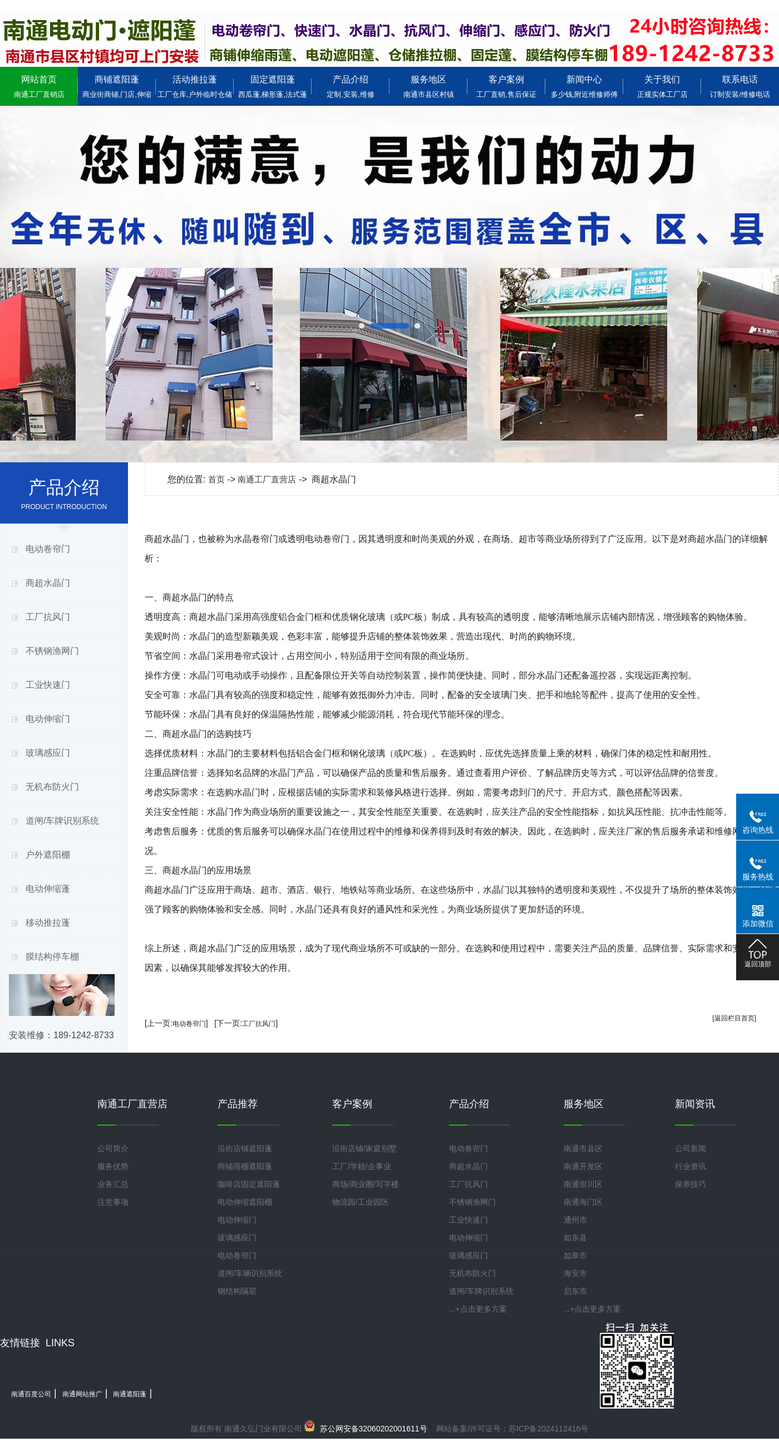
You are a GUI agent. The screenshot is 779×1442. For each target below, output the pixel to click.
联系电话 (740, 87)
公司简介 (113, 1148)
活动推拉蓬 (195, 87)
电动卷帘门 (48, 549)
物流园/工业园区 (360, 1201)
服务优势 (113, 1166)
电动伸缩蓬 (48, 888)
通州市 (575, 1219)
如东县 (575, 1237)
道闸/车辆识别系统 (250, 1273)
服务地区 (428, 87)
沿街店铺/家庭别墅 (364, 1148)
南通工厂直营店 (267, 479)
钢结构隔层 (237, 1291)
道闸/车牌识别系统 (62, 820)
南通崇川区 (583, 1184)
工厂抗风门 (48, 617)
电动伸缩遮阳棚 (245, 1201)
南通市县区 (583, 1148)
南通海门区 (583, 1201)
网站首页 (39, 87)
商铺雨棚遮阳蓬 (245, 1166)
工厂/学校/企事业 (361, 1166)
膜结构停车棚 (52, 956)
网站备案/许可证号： (411, 1428)
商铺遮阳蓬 (117, 87)
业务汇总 (113, 1184)
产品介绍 (350, 87)
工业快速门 (48, 685)
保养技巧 (690, 1184)
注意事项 (113, 1201)
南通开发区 (583, 1166)
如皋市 (575, 1255)
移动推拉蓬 (48, 922)
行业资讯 (690, 1166)
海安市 (575, 1273)
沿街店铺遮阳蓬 (245, 1148)
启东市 (575, 1291)
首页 (216, 479)
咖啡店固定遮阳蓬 (249, 1184)
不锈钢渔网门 (52, 651)
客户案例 (506, 87)
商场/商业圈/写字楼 (365, 1184)
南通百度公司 (31, 1394)
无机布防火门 (52, 786)
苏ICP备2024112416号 (548, 1428)
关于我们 (662, 87)
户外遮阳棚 (48, 854)
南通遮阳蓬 (129, 1394)
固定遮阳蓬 (273, 87)
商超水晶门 (48, 583)
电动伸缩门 (48, 719)
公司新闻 (690, 1148)
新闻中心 (584, 87)
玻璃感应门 (48, 752)
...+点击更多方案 (478, 1308)
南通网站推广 (82, 1394)
